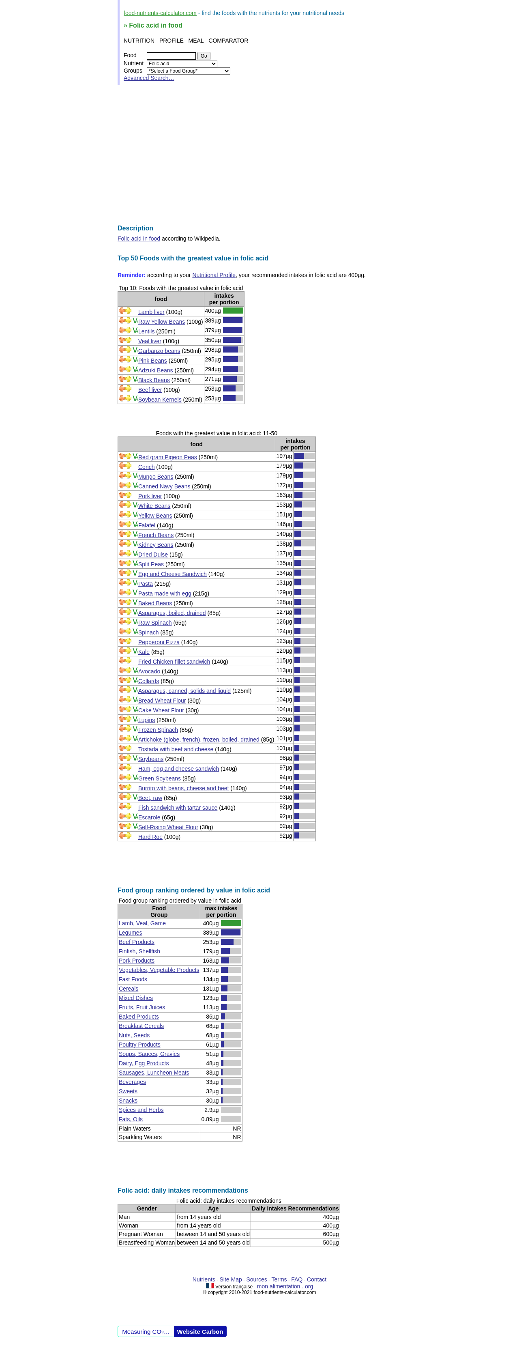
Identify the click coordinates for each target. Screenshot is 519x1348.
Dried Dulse (153, 554)
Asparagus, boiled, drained (172, 613)
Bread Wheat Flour (162, 700)
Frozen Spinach (158, 730)
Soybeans (150, 759)
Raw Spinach (155, 622)
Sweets (128, 1091)
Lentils (146, 331)
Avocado (149, 671)
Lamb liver (151, 312)
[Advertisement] (259, 155)
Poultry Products (140, 1044)
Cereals (128, 988)
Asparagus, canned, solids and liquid (184, 691)
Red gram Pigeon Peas (167, 457)
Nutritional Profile (214, 275)
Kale (144, 652)
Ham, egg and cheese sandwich (178, 768)
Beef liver (150, 390)
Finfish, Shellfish (139, 951)
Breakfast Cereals (141, 1026)
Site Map (231, 1279)
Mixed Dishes (136, 998)
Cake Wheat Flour (161, 710)
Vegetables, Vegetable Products (159, 970)
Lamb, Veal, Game (142, 923)
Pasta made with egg (164, 593)
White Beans (154, 506)
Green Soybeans (159, 778)
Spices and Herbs (141, 1110)
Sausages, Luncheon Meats (154, 1072)
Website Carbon (200, 1331)
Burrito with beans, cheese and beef (183, 788)
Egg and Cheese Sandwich (172, 574)
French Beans (156, 535)
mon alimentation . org (285, 1286)
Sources (256, 1279)
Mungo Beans (155, 476)
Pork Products (136, 960)
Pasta (145, 583)
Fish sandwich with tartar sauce (177, 807)
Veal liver (149, 341)
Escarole (149, 817)
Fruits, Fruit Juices (142, 1007)
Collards (148, 681)
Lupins (146, 720)
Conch (146, 467)
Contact (316, 1279)
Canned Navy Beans (164, 486)
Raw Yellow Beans (161, 321)
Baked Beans (155, 603)
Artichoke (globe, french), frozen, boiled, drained (199, 739)
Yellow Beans (155, 515)
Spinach (148, 632)
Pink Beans (152, 360)
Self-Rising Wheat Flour (168, 827)
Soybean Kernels (160, 399)
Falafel (146, 525)
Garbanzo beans (159, 351)
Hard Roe (150, 837)
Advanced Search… (149, 78)
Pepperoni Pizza (159, 642)
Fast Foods (133, 979)
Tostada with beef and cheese (175, 749)
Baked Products (139, 1016)
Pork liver (150, 496)
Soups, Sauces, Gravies (149, 1054)
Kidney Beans (155, 545)
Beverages (132, 1082)
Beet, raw (150, 798)
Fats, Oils (131, 1119)
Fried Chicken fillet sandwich (174, 661)
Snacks (128, 1100)
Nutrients (204, 1279)
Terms (279, 1279)
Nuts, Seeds (134, 1035)
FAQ (296, 1279)
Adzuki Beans (155, 370)
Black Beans (154, 380)
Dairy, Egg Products (144, 1063)
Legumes (130, 932)
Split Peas (151, 564)
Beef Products (136, 942)
